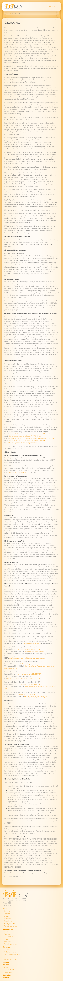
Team (5, 957)
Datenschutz (7, 975)
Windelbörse (7, 918)
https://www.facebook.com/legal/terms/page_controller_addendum (27, 658)
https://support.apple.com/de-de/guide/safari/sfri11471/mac (24, 436)
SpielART (6, 962)
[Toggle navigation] (54, 6)
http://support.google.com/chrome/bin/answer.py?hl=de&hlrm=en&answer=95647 (32, 438)
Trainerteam (7, 934)
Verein (5, 909)
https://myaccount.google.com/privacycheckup (37, 697)
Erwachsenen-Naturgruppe (12, 954)
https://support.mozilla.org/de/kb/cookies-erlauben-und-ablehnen (27, 440)
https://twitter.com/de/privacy (25, 664)
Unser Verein (8, 913)
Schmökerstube (9, 921)
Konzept (6, 939)
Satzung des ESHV (9, 923)
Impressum (6, 977)
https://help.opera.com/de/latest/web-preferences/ (22, 443)
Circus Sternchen (8, 929)
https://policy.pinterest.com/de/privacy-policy (29, 684)
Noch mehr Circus (9, 941)
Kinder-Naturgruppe (10, 952)
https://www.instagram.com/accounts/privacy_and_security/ (23, 678)
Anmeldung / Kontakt (10, 926)
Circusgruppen (8, 936)
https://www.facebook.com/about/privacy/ (28, 649)
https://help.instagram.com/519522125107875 (29, 674)
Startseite (8, 13)
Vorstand (6, 916)
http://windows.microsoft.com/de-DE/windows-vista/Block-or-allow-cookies (35, 434)
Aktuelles (7, 911)
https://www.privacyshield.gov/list (32, 643)
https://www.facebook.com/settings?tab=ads (36, 651)
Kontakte (6, 964)
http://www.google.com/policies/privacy (18, 472)
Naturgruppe (7, 947)
